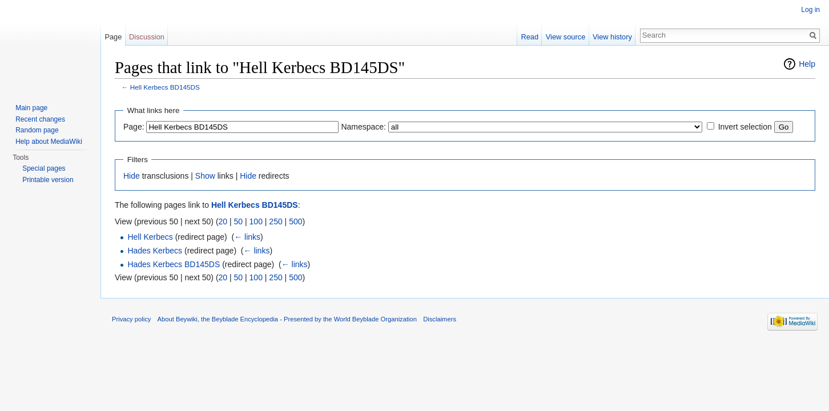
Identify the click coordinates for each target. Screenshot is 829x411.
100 (256, 221)
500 (295, 221)
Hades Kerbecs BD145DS (173, 264)
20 (223, 221)
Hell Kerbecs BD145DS (165, 87)
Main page (31, 108)
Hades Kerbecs (154, 250)
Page (113, 37)
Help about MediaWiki (48, 142)
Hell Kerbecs (149, 236)
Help (807, 63)
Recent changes (40, 119)
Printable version (47, 180)
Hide (131, 175)
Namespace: (363, 126)
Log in (810, 10)
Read (529, 37)
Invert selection (745, 126)
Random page (36, 130)
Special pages (43, 168)
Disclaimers (439, 319)
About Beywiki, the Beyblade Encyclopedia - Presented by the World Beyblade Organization (287, 319)
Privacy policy (131, 319)
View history (612, 37)
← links (247, 236)
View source (565, 37)
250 (275, 221)
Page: (133, 126)
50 (238, 221)
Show (205, 175)
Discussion (146, 37)
